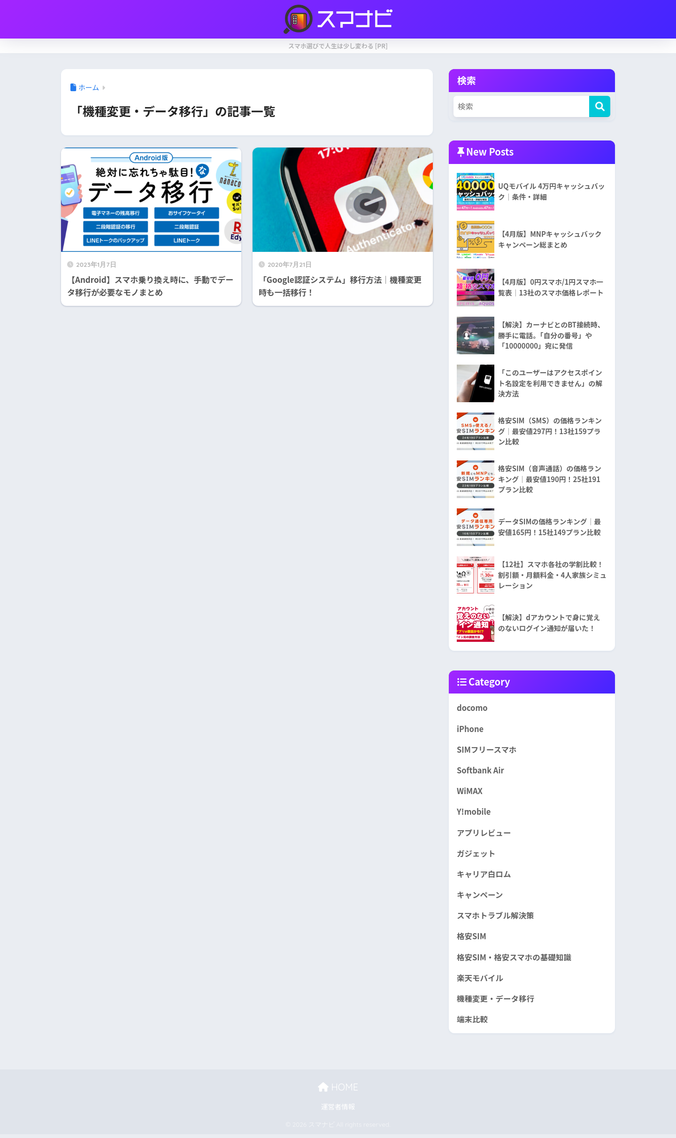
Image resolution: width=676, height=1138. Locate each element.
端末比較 (472, 1023)
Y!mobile (474, 812)
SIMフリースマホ (487, 750)
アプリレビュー (484, 834)
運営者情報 (338, 1110)
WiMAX (470, 791)
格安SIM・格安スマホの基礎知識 (515, 960)
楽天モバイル (480, 981)
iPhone (470, 728)
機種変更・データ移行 (496, 1001)
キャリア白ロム (484, 875)
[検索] (599, 106)
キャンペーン (480, 897)
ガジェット (476, 854)
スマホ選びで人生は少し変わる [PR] (338, 45)
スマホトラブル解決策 (496, 917)
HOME (338, 1091)
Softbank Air (481, 771)
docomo (472, 707)
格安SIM (472, 938)
